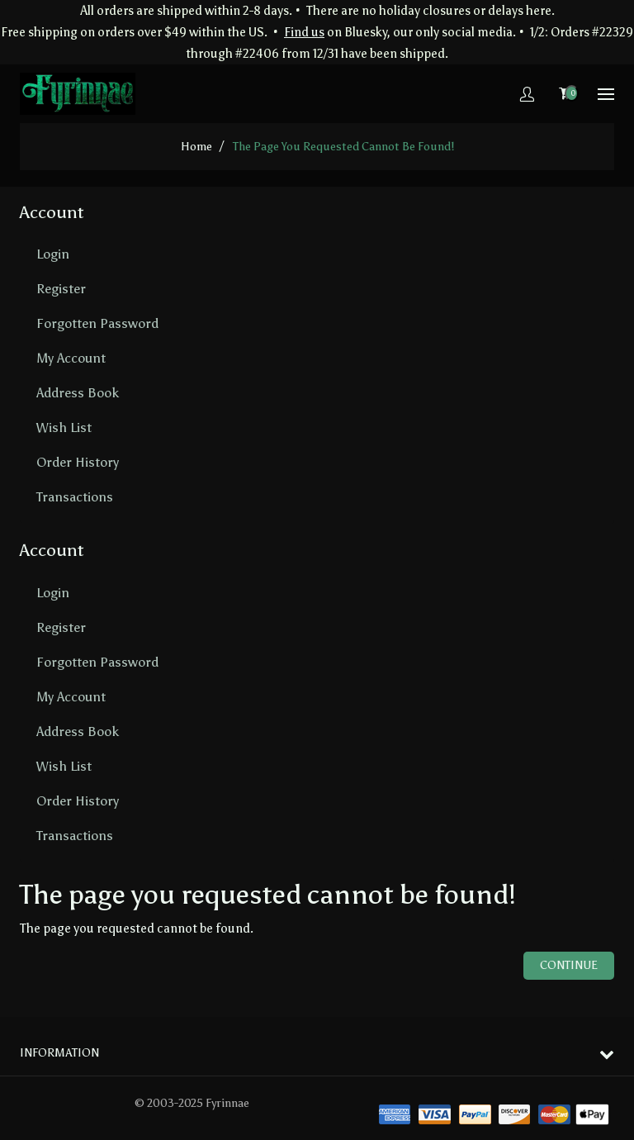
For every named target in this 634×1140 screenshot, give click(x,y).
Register (61, 289)
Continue (569, 965)
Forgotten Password (97, 323)
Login (52, 254)
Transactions (74, 497)
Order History (77, 462)
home (196, 147)
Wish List (64, 427)
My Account (71, 358)
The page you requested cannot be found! (343, 147)
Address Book (77, 393)
